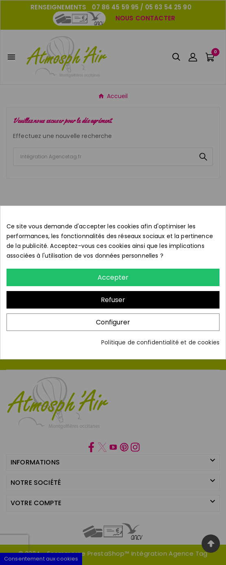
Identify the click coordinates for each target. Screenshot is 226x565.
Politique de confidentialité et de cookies (160, 342)
